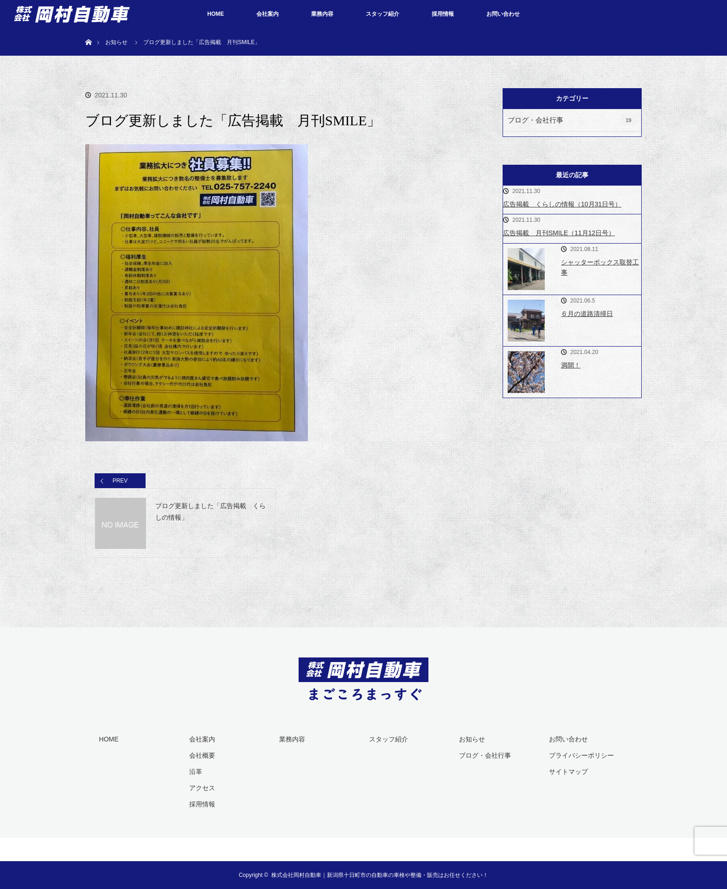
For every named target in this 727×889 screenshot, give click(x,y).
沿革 (195, 771)
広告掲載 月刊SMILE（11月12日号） (559, 233)
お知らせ (472, 739)
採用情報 (443, 14)
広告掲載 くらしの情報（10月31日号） (562, 204)
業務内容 (322, 14)
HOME (215, 14)
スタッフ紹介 (382, 14)
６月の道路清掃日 (587, 313)
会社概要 (202, 755)
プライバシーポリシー (581, 755)
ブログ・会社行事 (572, 120)
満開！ (570, 365)
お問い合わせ (503, 14)
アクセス (202, 788)
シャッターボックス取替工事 (600, 267)
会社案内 (267, 14)
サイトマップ (568, 771)
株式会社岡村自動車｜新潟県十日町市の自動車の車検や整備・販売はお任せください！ (379, 875)
